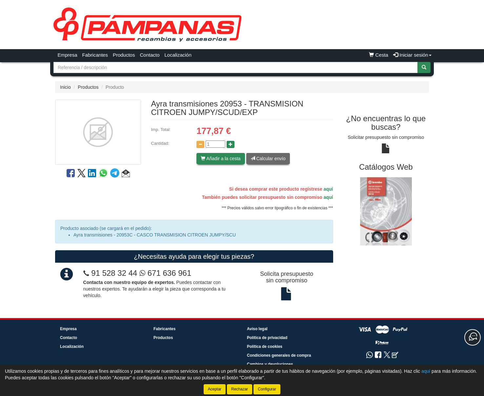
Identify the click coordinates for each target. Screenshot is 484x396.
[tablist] (386, 211)
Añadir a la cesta (220, 158)
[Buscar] (424, 67)
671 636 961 (165, 273)
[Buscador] (235, 67)
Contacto (149, 55)
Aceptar (214, 389)
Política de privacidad (267, 337)
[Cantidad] (215, 144)
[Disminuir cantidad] (200, 144)
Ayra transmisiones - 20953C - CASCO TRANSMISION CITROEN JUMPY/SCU (154, 234)
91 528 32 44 (114, 273)
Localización (178, 55)
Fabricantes (95, 55)
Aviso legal (257, 329)
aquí (328, 189)
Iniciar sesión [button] (412, 55)
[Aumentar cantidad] (230, 144)
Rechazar (239, 389)
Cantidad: (160, 143)
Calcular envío (268, 158)
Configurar (267, 389)
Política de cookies (264, 346)
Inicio (65, 87)
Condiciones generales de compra (279, 355)
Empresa (67, 55)
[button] (126, 174)
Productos (124, 55)
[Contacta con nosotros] (472, 337)
